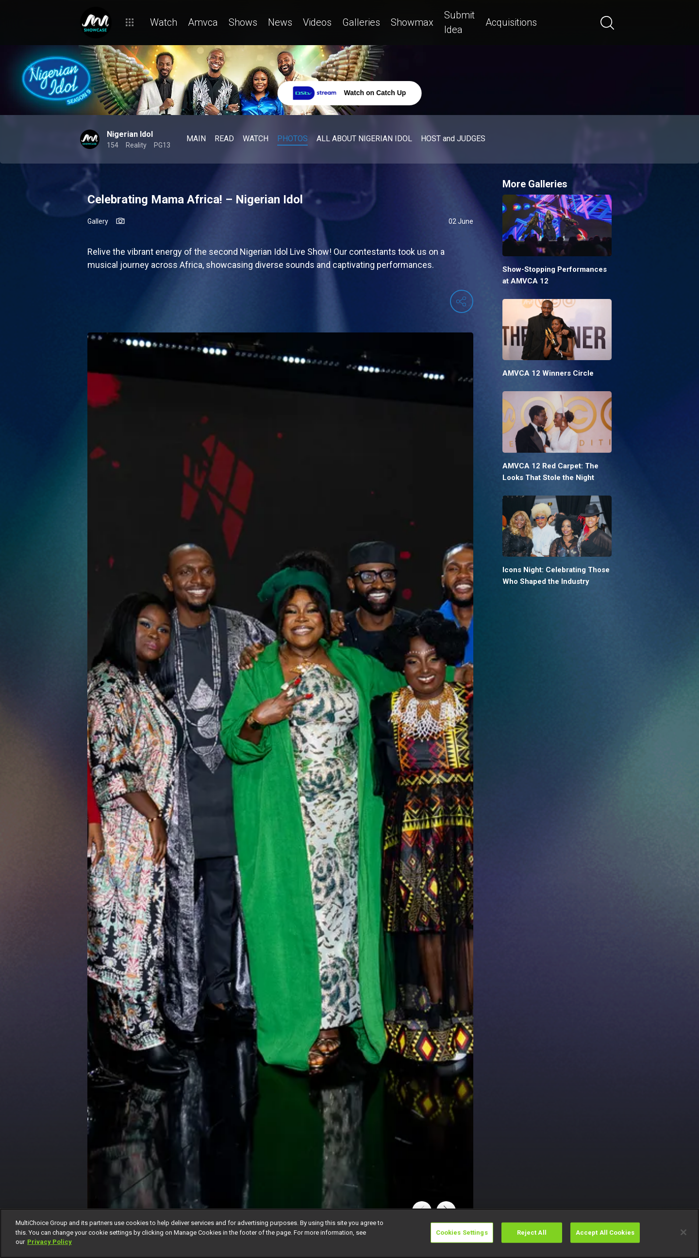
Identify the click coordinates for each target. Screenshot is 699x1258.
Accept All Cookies (605, 1232)
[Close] (683, 1232)
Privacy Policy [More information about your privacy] (49, 1241)
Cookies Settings (462, 1232)
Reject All (532, 1232)
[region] (349, 1233)
